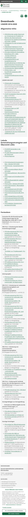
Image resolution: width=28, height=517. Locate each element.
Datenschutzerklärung (11, 504)
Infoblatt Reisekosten (12, 439)
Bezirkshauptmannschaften (9, 485)
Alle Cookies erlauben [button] (13, 513)
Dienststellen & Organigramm (9, 483)
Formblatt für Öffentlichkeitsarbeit (15, 424)
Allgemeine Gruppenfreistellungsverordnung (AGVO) (14, 75)
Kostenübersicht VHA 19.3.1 (13, 322)
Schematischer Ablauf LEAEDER (14, 68)
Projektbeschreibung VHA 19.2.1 (15, 262)
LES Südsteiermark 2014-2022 (14, 189)
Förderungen (23, 10)
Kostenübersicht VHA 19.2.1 (13, 255)
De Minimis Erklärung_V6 (13, 411)
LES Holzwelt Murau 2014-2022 (14, 196)
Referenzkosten (10, 442)
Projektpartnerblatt (11, 326)
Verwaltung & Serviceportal (8, 481)
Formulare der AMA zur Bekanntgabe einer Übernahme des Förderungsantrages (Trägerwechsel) (15, 435)
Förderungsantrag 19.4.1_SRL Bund (16, 390)
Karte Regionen (10, 156)
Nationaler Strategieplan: (13, 83)
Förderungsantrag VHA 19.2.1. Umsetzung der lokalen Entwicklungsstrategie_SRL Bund (13, 240)
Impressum (18, 504)
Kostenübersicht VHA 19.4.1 (13, 393)
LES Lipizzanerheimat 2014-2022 (15, 198)
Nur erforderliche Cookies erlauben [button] (14, 510)
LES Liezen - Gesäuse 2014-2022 (15, 184)
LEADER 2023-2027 (6, 12)
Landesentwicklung (13, 10)
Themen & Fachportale (7, 487)
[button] (6, 507)
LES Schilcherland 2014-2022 (14, 191)
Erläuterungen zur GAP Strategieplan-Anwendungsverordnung (12, 110)
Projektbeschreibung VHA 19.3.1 (15, 328)
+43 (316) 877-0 (9, 473)
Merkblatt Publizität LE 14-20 (14, 47)
